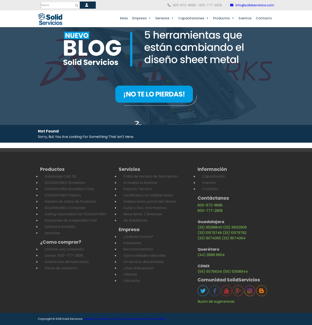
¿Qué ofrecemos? (138, 268)
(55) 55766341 (210, 271)
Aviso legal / (157, 319)
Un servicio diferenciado (143, 261)
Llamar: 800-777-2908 (64, 255)
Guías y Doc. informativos (145, 207)
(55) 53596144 (235, 271)
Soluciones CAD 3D (60, 176)
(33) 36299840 (210, 227)
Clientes (130, 274)
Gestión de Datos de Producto (70, 201)
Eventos (245, 18)
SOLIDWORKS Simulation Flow (69, 188)
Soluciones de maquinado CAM (71, 220)
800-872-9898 (210, 205)
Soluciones (132, 242)
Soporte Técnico (137, 188)
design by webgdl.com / (100, 319)
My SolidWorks (135, 220)
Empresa (141, 18)
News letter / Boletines (142, 214)
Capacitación (213, 176)
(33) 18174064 (233, 238)
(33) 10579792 (234, 232)
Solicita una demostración (67, 261)
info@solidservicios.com (252, 5)
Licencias (52, 232)
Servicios (164, 18)
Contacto (264, 18)
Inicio (124, 18)
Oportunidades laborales (144, 255)
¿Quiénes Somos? (138, 236)
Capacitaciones (193, 18)
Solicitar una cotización (64, 249)
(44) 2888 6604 (211, 254)
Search (45, 5)
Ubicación (131, 280)
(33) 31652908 (235, 227)
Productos (223, 18)
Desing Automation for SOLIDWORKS (75, 214)
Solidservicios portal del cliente (149, 201)
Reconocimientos (138, 249)
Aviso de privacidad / (133, 319)
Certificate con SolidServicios (148, 195)
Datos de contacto (61, 268)
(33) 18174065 (209, 238)
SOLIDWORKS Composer (65, 207)
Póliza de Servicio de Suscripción (150, 176)
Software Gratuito (60, 226)
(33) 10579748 (210, 232)
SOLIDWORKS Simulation (65, 182)
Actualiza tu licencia (140, 182)
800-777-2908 (210, 210)
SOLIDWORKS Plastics (63, 195)
